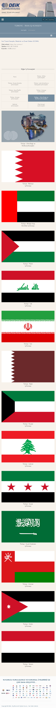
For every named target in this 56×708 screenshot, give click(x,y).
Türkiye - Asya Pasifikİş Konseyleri (15, 91)
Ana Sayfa (23, 30)
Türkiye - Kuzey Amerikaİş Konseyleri (15, 84)
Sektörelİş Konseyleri (14, 105)
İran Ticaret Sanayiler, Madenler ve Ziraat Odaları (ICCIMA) (20, 41)
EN (46, 19)
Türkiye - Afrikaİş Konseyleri (41, 77)
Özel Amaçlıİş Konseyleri (41, 105)
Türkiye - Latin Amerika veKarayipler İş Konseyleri (41, 84)
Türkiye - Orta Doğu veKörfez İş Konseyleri (41, 98)
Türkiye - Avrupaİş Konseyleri (14, 98)
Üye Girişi (51, 19)
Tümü (14, 77)
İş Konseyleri (31, 30)
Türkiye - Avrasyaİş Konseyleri (41, 91)
